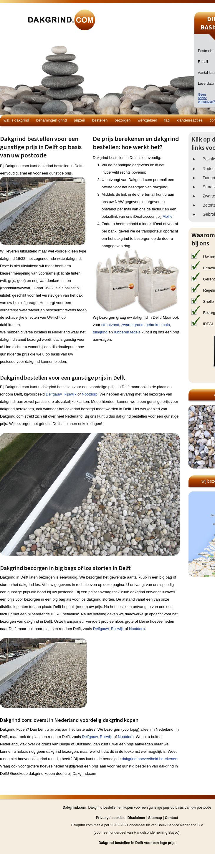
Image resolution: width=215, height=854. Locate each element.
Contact (171, 818)
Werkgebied (147, 120)
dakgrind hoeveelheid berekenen (149, 759)
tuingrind (100, 332)
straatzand (110, 325)
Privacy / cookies (110, 818)
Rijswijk (70, 394)
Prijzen (79, 120)
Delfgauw (53, 394)
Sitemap (155, 818)
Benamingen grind (51, 120)
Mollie (168, 216)
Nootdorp (89, 394)
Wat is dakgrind (16, 120)
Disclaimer (136, 818)
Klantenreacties (189, 120)
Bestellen (100, 120)
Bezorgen (122, 120)
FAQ (167, 120)
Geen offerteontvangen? (206, 98)
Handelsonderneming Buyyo (156, 832)
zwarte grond (132, 325)
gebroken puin (157, 325)
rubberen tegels (127, 332)
